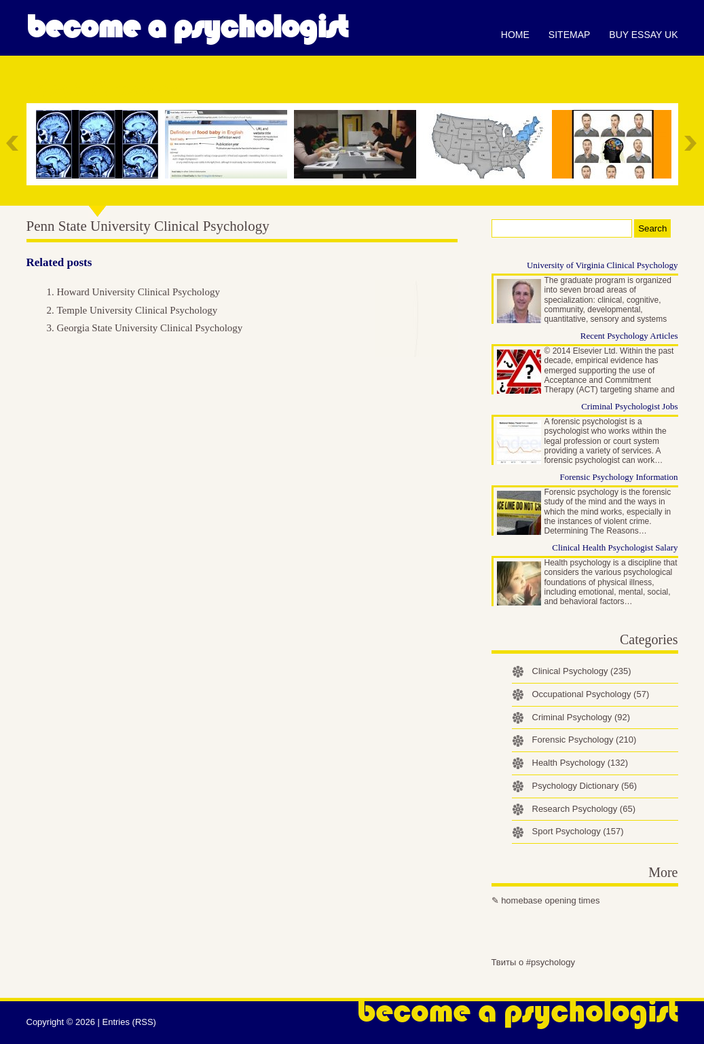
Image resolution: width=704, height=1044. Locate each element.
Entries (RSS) (128, 1022)
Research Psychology (583, 809)
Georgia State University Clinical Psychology (150, 327)
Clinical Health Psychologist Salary (615, 547)
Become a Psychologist (187, 27)
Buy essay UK (643, 34)
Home (515, 34)
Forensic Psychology (584, 739)
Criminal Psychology (581, 717)
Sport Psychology (578, 831)
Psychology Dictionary (584, 786)
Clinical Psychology (581, 671)
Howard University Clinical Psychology (138, 291)
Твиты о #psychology (534, 962)
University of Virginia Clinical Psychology (602, 265)
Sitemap (569, 34)
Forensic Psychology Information (618, 477)
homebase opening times (550, 900)
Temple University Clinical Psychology (137, 310)
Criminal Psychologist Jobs (629, 406)
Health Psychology (580, 763)
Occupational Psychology (591, 694)
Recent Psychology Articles (629, 336)
